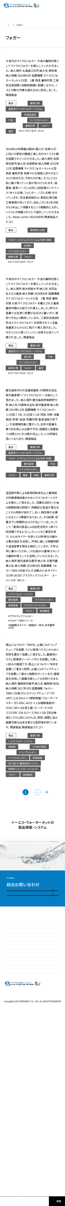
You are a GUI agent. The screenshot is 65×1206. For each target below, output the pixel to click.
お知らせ (9, 1097)
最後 (57, 894)
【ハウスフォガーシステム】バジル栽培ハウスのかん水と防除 (45, 732)
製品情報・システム (15, 1121)
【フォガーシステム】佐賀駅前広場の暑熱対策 (44, 169)
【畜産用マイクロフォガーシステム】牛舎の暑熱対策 (45, 64)
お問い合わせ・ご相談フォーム (29, 1067)
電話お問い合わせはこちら (27, 1053)
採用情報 (10, 1146)
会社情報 (10, 1138)
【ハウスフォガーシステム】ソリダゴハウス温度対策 (45, 563)
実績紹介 (19, 24)
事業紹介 (10, 1113)
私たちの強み (12, 1105)
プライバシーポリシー (32, 1171)
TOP (8, 24)
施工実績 (10, 1130)
